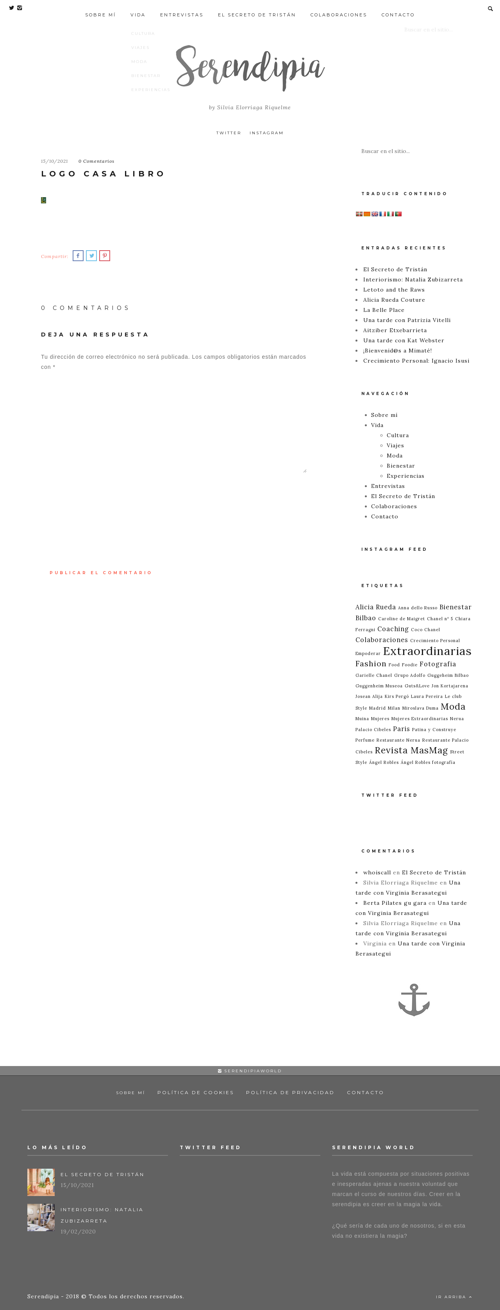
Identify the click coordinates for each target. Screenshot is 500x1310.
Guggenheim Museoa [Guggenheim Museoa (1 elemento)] (379, 686)
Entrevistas (182, 8)
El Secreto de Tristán (257, 8)
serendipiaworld (250, 1070)
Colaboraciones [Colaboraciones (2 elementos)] (381, 640)
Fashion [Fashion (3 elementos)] (371, 663)
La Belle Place (384, 309)
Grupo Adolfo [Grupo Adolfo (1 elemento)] (409, 675)
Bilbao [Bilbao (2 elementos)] (365, 618)
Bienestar (401, 465)
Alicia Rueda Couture (394, 299)
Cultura (398, 435)
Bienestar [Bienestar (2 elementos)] (455, 607)
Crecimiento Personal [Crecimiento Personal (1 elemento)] (435, 640)
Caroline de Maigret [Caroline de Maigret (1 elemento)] (401, 618)
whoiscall (377, 872)
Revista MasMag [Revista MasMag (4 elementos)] (411, 750)
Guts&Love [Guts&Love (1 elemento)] (417, 686)
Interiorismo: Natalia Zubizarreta (413, 279)
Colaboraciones (339, 8)
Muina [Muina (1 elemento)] (362, 718)
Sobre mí (100, 8)
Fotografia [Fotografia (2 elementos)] (438, 664)
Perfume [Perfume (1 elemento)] (365, 740)
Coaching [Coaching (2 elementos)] (393, 629)
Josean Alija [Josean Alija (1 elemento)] (369, 696)
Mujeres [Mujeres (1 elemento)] (380, 718)
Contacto (398, 8)
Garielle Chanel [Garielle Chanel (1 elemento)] (373, 675)
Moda (395, 455)
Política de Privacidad (290, 1092)
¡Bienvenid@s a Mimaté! (397, 350)
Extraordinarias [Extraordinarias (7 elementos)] (427, 650)
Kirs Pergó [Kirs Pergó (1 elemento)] (397, 696)
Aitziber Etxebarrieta (395, 330)
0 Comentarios (96, 161)
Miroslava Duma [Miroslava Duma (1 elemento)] (420, 708)
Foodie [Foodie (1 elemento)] (410, 664)
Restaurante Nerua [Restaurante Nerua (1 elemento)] (398, 740)
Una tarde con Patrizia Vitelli (407, 320)
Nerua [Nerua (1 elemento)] (457, 718)
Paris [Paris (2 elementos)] (401, 729)
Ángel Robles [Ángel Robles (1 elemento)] (384, 762)
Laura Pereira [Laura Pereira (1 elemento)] (427, 696)
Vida (138, 8)
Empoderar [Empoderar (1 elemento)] (368, 653)
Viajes (395, 445)
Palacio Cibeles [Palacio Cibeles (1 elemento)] (373, 729)
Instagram (267, 132)
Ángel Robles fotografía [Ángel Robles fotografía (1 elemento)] (428, 762)
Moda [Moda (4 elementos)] (453, 706)
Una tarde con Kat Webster (404, 340)
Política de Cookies (195, 1092)
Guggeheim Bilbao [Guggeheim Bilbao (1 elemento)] (448, 675)
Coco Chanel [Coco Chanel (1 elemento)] (425, 629)
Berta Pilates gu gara (395, 902)
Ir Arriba (454, 1296)
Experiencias (406, 475)
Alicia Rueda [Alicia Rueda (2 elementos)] (375, 607)
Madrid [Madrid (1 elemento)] (377, 708)
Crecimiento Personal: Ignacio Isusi (416, 360)
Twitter (228, 132)
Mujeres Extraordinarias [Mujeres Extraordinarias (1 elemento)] (419, 718)
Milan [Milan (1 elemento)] (394, 708)
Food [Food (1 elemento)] (394, 664)
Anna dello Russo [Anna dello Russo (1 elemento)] (418, 608)
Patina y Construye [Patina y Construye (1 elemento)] (434, 729)
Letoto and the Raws (394, 289)
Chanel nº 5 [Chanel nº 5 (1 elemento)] (440, 618)
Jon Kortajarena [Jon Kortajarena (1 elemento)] (450, 686)
